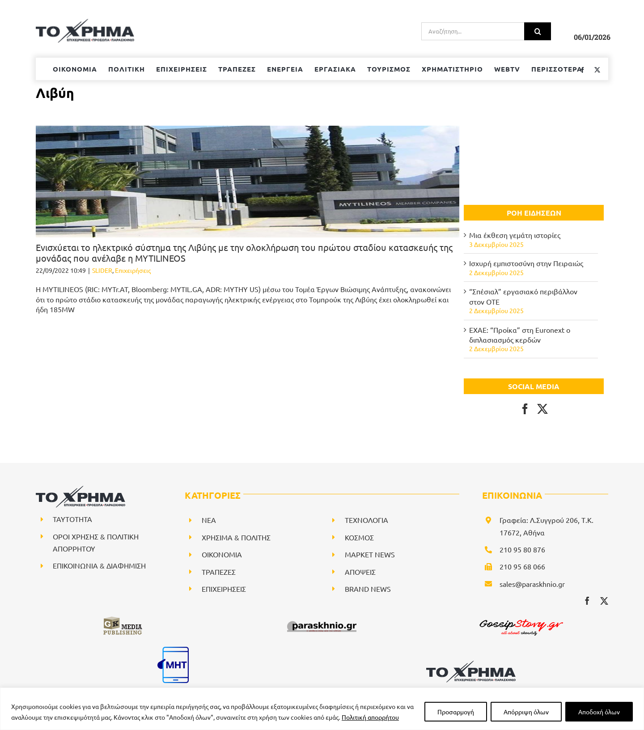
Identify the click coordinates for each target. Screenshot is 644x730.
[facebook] (587, 601)
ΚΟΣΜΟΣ (359, 537)
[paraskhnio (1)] (321, 619)
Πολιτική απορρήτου (370, 717)
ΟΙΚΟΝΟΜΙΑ (222, 554)
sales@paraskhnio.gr (532, 583)
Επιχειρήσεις (133, 270)
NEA (209, 519)
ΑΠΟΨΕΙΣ (360, 571)
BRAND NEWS (368, 588)
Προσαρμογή (455, 712)
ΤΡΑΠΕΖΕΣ (219, 571)
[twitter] (604, 601)
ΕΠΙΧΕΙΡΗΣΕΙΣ (224, 588)
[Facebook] (525, 408)
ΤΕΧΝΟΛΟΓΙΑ (366, 519)
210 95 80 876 (522, 549)
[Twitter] (542, 408)
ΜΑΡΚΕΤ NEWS (370, 554)
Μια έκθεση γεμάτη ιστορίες (514, 234)
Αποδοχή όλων (599, 712)
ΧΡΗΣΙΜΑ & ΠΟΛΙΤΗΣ (236, 537)
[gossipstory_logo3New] (520, 619)
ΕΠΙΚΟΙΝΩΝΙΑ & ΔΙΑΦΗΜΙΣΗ (99, 565)
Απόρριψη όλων (526, 712)
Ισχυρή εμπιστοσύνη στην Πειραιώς (526, 263)
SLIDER (102, 270)
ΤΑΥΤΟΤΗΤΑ (72, 518)
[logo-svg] (471, 663)
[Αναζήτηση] (537, 31)
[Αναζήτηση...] (472, 31)
